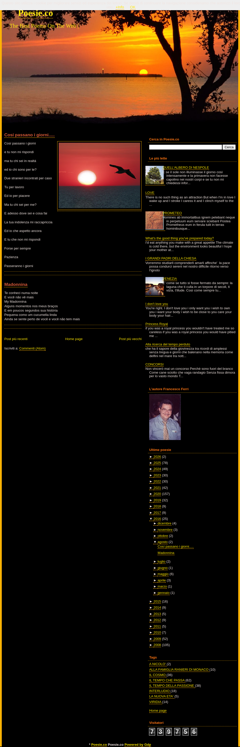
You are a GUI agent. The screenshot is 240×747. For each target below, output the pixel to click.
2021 (157, 488)
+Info (120, 7)
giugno (163, 568)
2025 (157, 463)
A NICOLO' (158, 664)
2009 (157, 639)
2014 (157, 607)
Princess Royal (156, 324)
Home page (73, 339)
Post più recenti (15, 339)
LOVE (149, 193)
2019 (157, 500)
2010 (157, 632)
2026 (157, 457)
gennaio (164, 593)
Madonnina (15, 284)
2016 (157, 519)
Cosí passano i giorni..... (29, 134)
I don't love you (156, 304)
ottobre (163, 536)
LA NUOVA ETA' (161, 696)
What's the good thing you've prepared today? (179, 238)
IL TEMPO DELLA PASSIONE (172, 685)
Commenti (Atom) (32, 348)
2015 (157, 601)
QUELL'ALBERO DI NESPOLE (185, 167)
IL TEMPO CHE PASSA (167, 680)
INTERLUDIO (160, 691)
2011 (157, 626)
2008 (157, 645)
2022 (157, 481)
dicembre (164, 523)
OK (133, 7)
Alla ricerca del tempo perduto (167, 344)
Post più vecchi (130, 339)
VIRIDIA (155, 702)
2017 (157, 513)
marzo (162, 586)
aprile (162, 580)
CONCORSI (154, 364)
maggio (163, 574)
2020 (157, 494)
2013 (157, 614)
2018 (157, 506)
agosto (163, 542)
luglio (162, 561)
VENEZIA (169, 279)
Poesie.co (35, 13)
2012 (157, 620)
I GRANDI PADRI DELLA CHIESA (170, 258)
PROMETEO (172, 213)
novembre (165, 530)
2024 (157, 469)
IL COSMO (158, 675)
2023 (157, 475)
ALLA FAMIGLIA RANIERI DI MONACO (179, 669)
